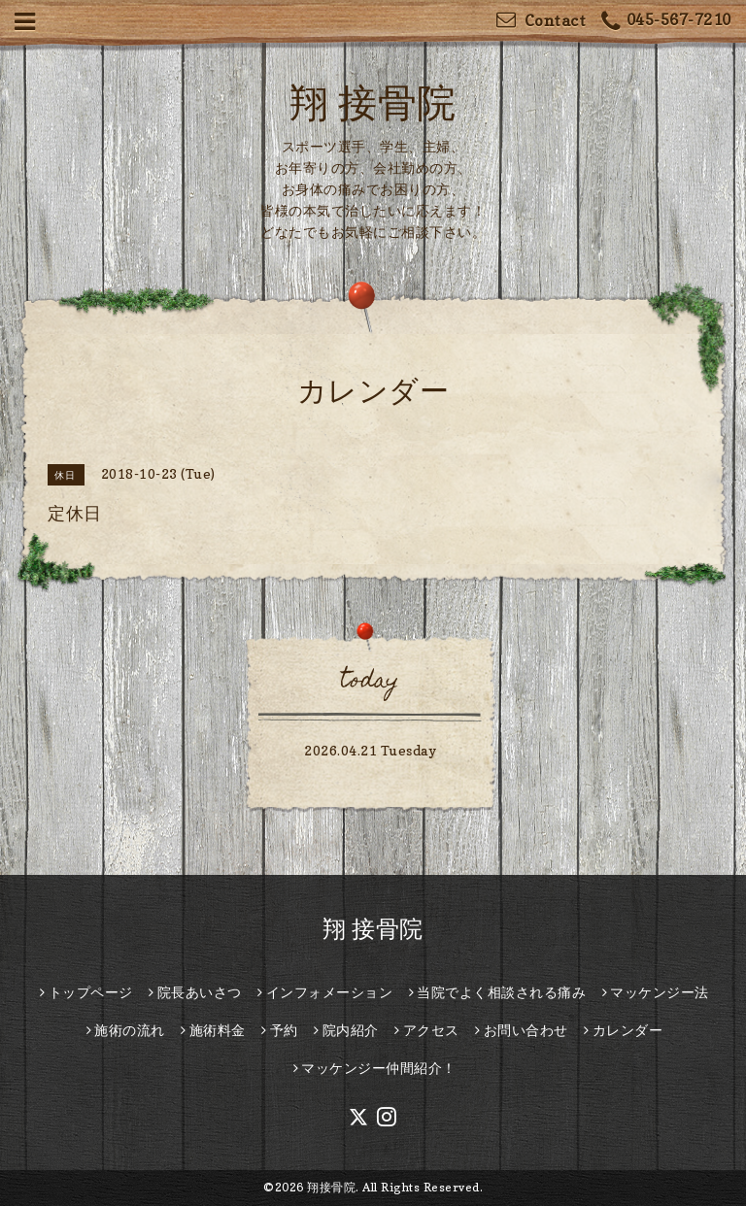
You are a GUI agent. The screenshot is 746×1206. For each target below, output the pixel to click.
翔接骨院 (331, 1187)
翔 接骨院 (373, 102)
